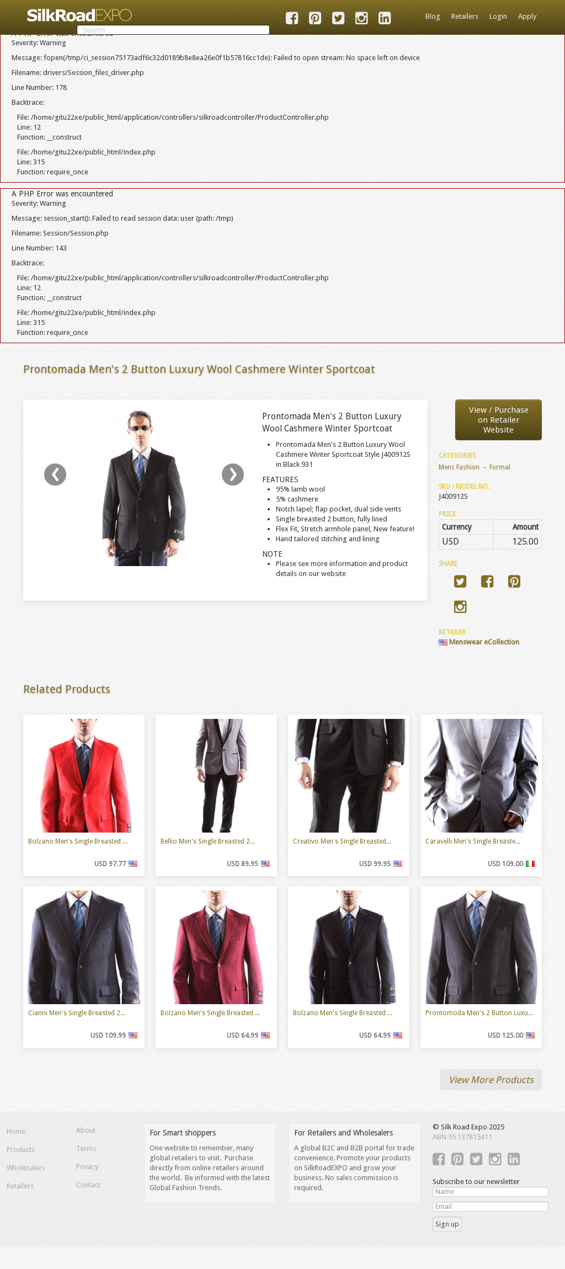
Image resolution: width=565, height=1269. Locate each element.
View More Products (491, 1079)
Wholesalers (26, 1168)
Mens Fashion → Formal (474, 467)
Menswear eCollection (479, 642)
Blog (432, 16)
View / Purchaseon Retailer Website (499, 420)
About (85, 1130)
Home (16, 1131)
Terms (86, 1148)
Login (498, 16)
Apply (527, 16)
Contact (88, 1185)
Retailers (464, 16)
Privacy (87, 1167)
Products (21, 1149)
